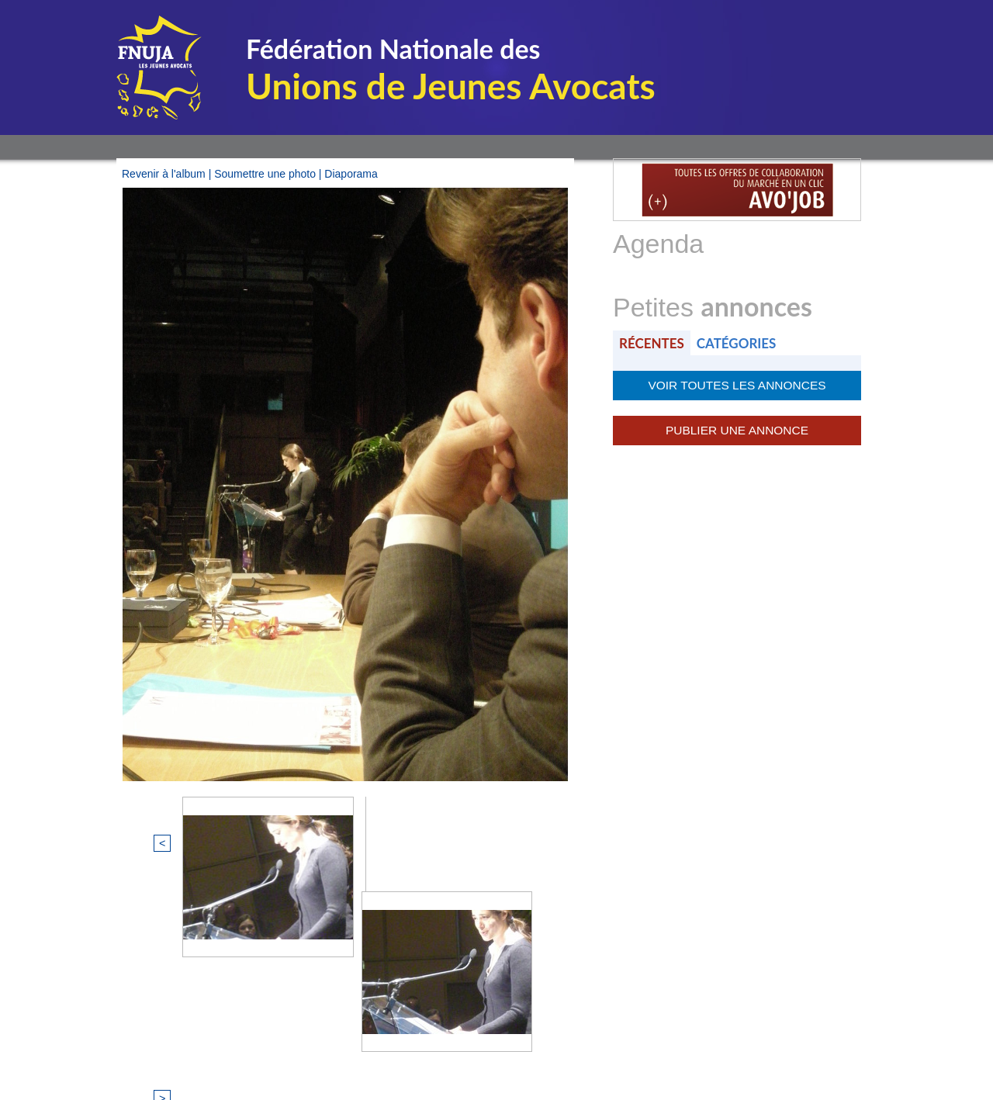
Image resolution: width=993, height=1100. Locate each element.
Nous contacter (593, 1041)
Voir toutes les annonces (736, 384)
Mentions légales (388, 1041)
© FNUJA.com (279, 1041)
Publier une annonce (737, 427)
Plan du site (492, 1041)
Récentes (653, 342)
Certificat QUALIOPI (710, 1041)
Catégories (741, 342)
